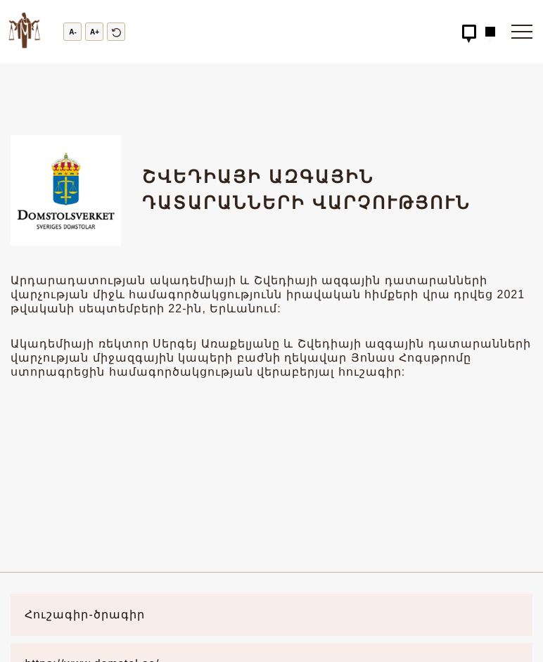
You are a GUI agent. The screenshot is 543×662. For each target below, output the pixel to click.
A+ (94, 32)
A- (73, 32)
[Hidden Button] (469, 32)
